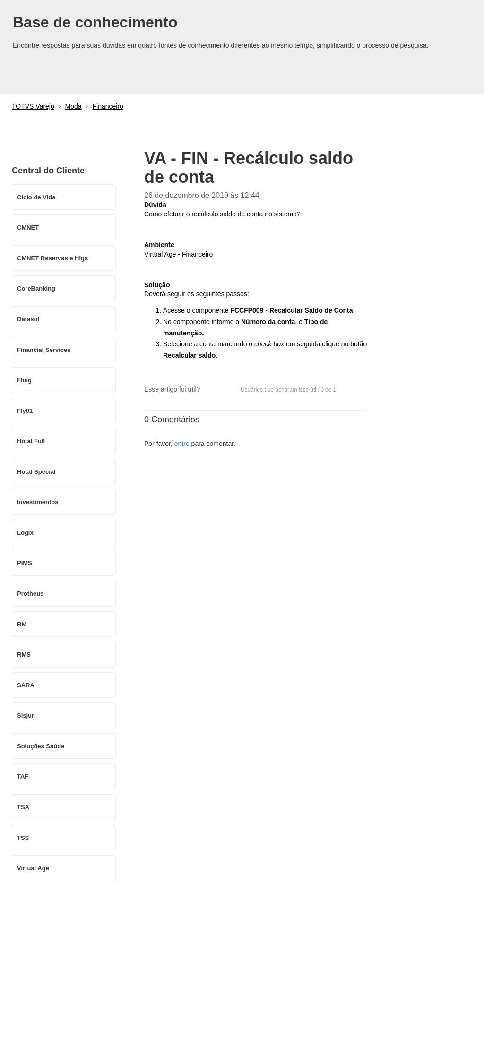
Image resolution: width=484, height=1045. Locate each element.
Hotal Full (31, 441)
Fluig (24, 380)
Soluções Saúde (40, 746)
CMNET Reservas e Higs (52, 258)
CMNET (28, 227)
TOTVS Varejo (33, 106)
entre (182, 443)
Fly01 (25, 410)
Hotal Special (36, 471)
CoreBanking (36, 288)
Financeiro (107, 106)
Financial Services (43, 349)
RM (21, 624)
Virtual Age (33, 868)
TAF (22, 776)
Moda (73, 106)
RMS (24, 654)
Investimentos (37, 501)
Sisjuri (26, 715)
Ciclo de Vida (36, 197)
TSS (23, 837)
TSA (23, 807)
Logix (25, 532)
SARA (26, 685)
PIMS (24, 562)
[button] (211, 390)
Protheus (30, 593)
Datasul (28, 319)
